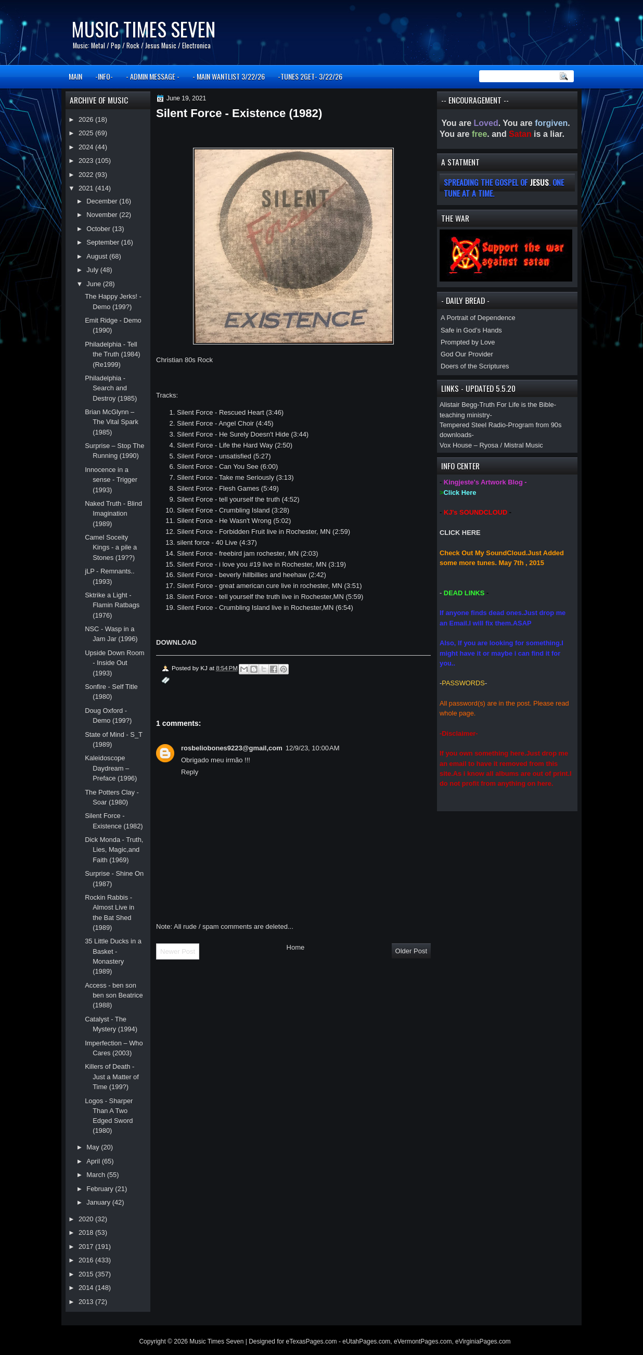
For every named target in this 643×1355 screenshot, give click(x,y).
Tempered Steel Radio (473, 425)
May (93, 1147)
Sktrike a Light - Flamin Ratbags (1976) (112, 605)
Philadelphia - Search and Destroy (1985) (111, 388)
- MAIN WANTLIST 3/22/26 (228, 76)
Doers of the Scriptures (475, 366)
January (99, 1202)
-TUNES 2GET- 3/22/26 (310, 76)
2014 (87, 1288)
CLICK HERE (460, 532)
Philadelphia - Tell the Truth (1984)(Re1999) (112, 354)
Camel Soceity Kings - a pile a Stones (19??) (111, 547)
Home (296, 947)
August (97, 256)
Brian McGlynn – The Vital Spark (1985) (111, 422)
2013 (87, 1302)
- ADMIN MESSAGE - (152, 76)
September (103, 242)
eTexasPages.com (311, 1341)
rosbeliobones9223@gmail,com (231, 748)
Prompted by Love (468, 342)
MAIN (75, 76)
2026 (87, 119)
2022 (87, 174)
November (102, 215)
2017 (87, 1246)
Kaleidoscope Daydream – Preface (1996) (111, 768)
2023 (87, 160)
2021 (87, 188)
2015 (87, 1274)
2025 (87, 133)
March (96, 1175)
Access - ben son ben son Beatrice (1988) (114, 995)
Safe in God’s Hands (471, 330)
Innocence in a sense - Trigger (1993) (111, 480)
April (93, 1161)
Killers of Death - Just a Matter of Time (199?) (112, 1077)
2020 (87, 1219)
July (93, 270)
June (94, 284)
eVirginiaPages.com (483, 1341)
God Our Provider (467, 354)
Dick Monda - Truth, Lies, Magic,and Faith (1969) (114, 850)
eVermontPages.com (423, 1341)
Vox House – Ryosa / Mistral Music (491, 445)
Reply (189, 772)
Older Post (411, 951)
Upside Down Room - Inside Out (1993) (114, 663)
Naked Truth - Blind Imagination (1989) (113, 514)
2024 (87, 147)
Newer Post (177, 951)
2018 (87, 1232)
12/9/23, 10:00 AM (313, 748)
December (102, 201)
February (100, 1189)
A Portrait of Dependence (478, 318)
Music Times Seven (143, 29)
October (99, 229)
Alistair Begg (458, 404)
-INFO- (104, 76)
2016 (87, 1260)
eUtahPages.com (366, 1341)
